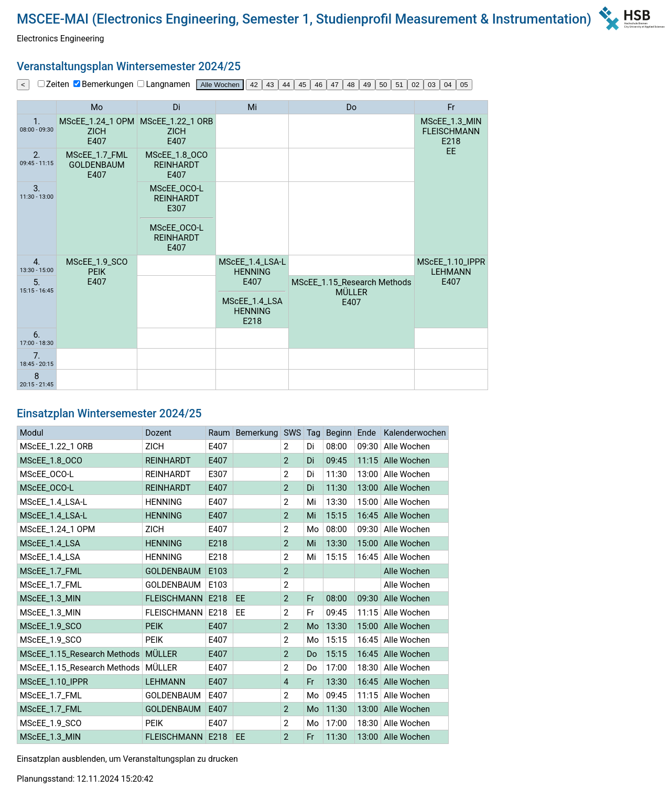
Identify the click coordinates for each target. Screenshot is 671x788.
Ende (366, 433)
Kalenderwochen (415, 433)
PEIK (97, 272)
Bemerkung (256, 433)
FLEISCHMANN (451, 131)
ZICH (97, 131)
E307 (176, 208)
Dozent (158, 433)
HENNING (252, 272)
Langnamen (168, 84)
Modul (32, 433)
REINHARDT (176, 165)
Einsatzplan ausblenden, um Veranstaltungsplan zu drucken (127, 759)
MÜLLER (351, 292)
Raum (219, 433)
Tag (313, 433)
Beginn (339, 433)
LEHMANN (451, 272)
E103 (217, 571)
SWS (292, 433)
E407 (97, 141)
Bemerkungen (107, 84)
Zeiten (57, 84)
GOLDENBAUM (97, 165)
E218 (450, 141)
